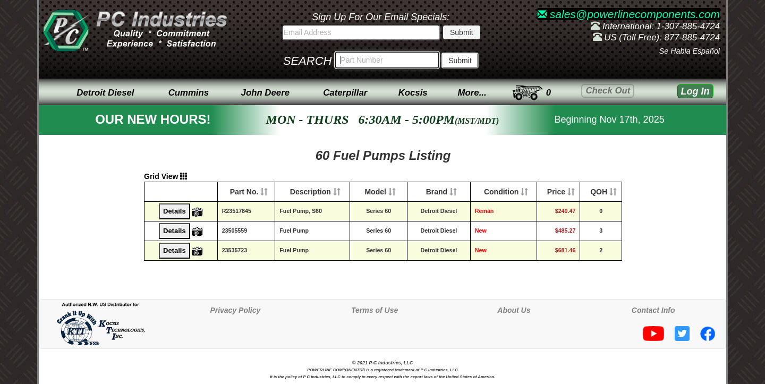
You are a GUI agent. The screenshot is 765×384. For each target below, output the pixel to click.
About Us (513, 310)
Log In (695, 91)
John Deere (265, 93)
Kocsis (413, 93)
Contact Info (653, 310)
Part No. (244, 191)
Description (310, 191)
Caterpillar (345, 93)
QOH (598, 191)
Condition (501, 191)
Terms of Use (374, 310)
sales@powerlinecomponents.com (629, 14)
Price (556, 191)
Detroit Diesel (105, 93)
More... (472, 93)
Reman (484, 211)
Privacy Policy (235, 310)
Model (375, 191)
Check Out (607, 91)
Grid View (166, 176)
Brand (436, 191)
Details (174, 211)
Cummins (188, 93)
